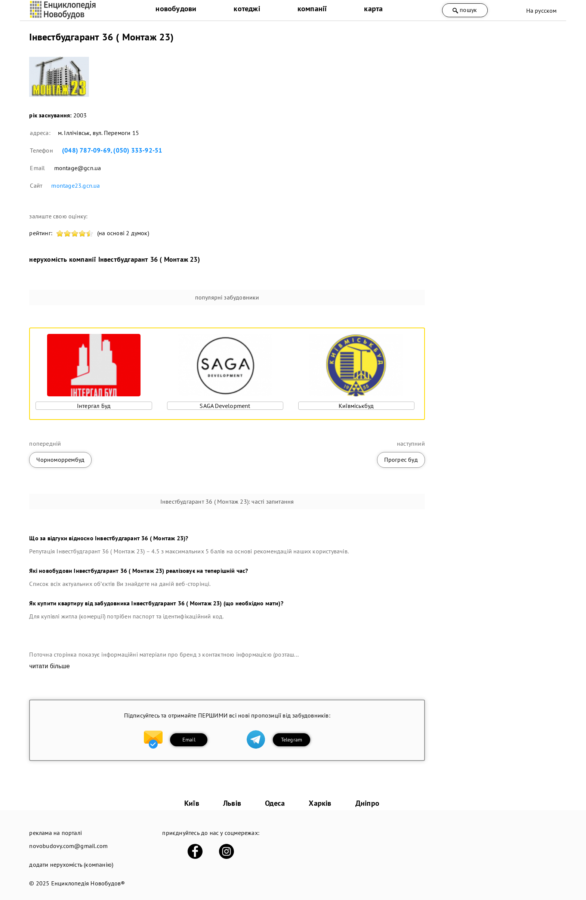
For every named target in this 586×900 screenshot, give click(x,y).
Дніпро (367, 803)
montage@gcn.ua (77, 168)
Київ (191, 803)
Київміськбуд (356, 405)
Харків (320, 803)
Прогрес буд (401, 459)
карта (373, 8)
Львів (232, 803)
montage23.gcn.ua (75, 185)
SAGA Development (225, 405)
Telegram (291, 739)
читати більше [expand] (49, 666)
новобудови (175, 8)
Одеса (275, 803)
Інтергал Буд (94, 405)
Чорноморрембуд (60, 459)
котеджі (247, 8)
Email (188, 739)
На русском (541, 10)
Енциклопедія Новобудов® (88, 883)
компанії (312, 8)
